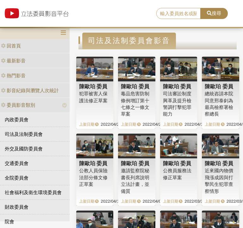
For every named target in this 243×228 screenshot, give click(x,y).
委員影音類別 (18, 105)
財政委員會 (16, 207)
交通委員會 (16, 163)
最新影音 (13, 60)
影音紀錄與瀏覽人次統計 (30, 90)
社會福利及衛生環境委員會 (33, 192)
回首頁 (11, 45)
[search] (178, 13)
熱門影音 (13, 75)
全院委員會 (16, 177)
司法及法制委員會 (24, 134)
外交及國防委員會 (24, 148)
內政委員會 (16, 119)
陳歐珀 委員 (93, 86)
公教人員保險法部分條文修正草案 (93, 177)
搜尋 (214, 13)
